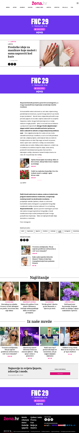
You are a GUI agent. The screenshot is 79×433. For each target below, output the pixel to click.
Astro (15, 7)
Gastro (30, 7)
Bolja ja (65, 7)
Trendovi (45, 231)
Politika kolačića (43, 432)
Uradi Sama (59, 231)
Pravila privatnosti (33, 432)
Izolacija (53, 231)
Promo (33, 420)
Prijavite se (60, 374)
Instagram (67, 231)
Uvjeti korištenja (53, 432)
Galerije (22, 7)
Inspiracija (30, 231)
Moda (8, 7)
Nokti (22, 231)
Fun (72, 7)
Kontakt (27, 431)
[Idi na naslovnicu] (39, 4)
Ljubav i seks (39, 7)
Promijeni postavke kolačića (66, 432)
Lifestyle (56, 7)
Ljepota (48, 7)
